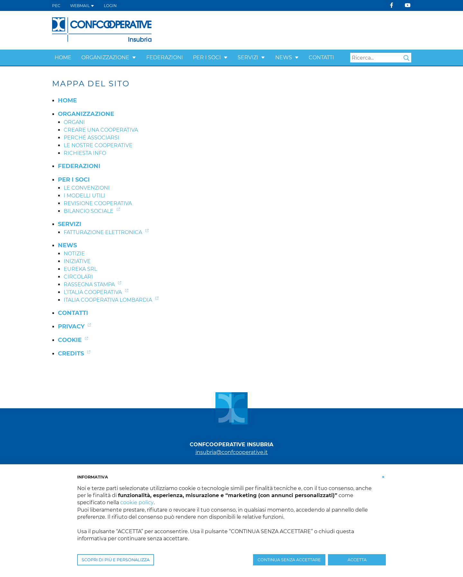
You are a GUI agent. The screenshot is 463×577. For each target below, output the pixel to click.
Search (406, 58)
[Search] (380, 57)
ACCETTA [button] (357, 559)
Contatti (321, 57)
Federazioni (164, 57)
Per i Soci (207, 57)
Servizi (248, 57)
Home (63, 57)
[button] (134, 57)
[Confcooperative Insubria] (102, 30)
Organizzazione (105, 57)
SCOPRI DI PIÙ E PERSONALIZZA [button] (116, 559)
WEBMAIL (82, 5)
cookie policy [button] (136, 502)
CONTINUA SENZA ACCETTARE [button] (289, 559)
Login (110, 5)
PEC (56, 5)
